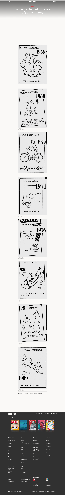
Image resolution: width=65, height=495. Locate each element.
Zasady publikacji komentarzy (25, 479)
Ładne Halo (37, 491)
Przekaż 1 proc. (48, 443)
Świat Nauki (10, 443)
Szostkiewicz (35, 439)
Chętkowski (35, 442)
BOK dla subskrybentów (11, 483)
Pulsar (22, 468)
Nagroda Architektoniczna (25, 461)
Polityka (9, 436)
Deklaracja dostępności (24, 483)
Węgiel (22, 439)
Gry (21, 458)
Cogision (34, 491)
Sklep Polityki (48, 455)
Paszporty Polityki (24, 459)
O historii (35, 455)
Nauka (22, 466)
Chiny (9, 474)
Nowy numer (10, 434)
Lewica (9, 455)
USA (9, 469)
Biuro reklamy (10, 479)
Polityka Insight (13, 491)
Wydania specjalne (11, 437)
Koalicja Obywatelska (11, 452)
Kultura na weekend (36, 450)
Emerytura (22, 440)
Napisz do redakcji (11, 481)
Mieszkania (23, 436)
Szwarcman (35, 437)
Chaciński (35, 440)
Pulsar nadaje (35, 461)
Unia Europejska (11, 468)
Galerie (32, 6)
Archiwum (48, 449)
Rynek (21, 434)
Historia (47, 440)
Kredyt (22, 442)
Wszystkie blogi (36, 443)
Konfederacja (10, 459)
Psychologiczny (36, 456)
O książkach (35, 453)
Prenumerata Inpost (40, 413)
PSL (9, 456)
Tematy (47, 452)
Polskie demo (35, 459)
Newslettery (48, 436)
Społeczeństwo (48, 442)
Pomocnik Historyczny (12, 439)
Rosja (9, 472)
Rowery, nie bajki (36, 458)
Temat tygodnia (35, 449)
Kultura (22, 447)
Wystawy (22, 455)
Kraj (8, 450)
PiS (8, 453)
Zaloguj (54, 1)
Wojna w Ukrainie (11, 466)
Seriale (22, 453)
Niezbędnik (10, 446)
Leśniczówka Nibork (19, 491)
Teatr (21, 456)
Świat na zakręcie (36, 452)
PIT (21, 437)
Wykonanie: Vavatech (41, 491)
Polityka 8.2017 (21, 393)
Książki (22, 449)
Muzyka (22, 450)
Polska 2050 (10, 458)
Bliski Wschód (10, 471)
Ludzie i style (48, 437)
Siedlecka (35, 436)
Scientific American (11, 440)
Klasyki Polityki (48, 446)
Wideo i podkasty (35, 447)
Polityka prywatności (24, 481)
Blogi (34, 434)
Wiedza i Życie (10, 442)
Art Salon (22, 462)
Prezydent (9, 461)
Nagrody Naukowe (24, 473)
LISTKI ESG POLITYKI (25, 443)
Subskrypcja (47, 413)
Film (21, 452)
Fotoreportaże (48, 439)
